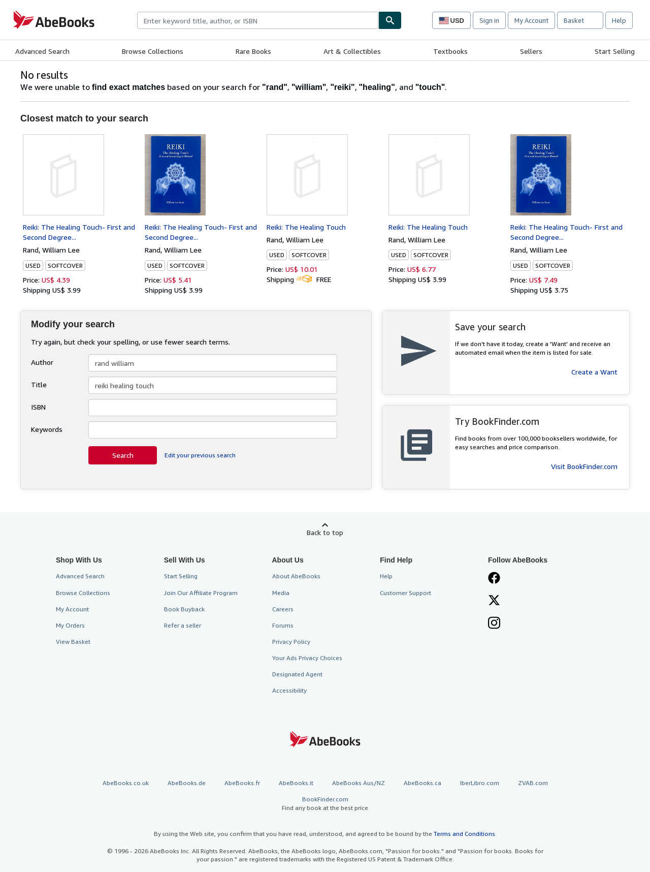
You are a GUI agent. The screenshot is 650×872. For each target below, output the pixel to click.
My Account (531, 20)
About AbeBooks (296, 576)
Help (619, 20)
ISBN (38, 406)
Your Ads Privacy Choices (307, 658)
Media (280, 593)
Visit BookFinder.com (584, 466)
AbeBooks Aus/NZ (358, 783)
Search (123, 455)
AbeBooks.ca (422, 783)
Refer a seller (182, 625)
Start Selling (615, 51)
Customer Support (405, 593)
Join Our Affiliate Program (201, 593)
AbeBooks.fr (242, 783)
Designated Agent (297, 674)
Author (42, 362)
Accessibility (289, 690)
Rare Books (253, 51)
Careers (283, 609)
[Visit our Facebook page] (494, 578)
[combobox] (257, 20)
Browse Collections (152, 51)
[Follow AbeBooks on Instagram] (494, 624)
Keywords (46, 429)
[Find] (390, 20)
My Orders (70, 625)
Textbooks (450, 51)
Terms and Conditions (464, 833)
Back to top (325, 532)
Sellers (531, 51)
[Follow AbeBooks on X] (494, 601)
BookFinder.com (325, 803)
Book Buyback (184, 609)
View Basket (73, 641)
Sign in (489, 20)
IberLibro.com (479, 783)
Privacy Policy (291, 641)
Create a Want (594, 371)
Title (39, 384)
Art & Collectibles (352, 51)
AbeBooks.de (187, 783)
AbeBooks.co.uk (126, 783)
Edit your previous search (200, 455)
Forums (283, 625)
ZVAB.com (533, 783)
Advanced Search (42, 51)
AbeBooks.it (296, 783)
